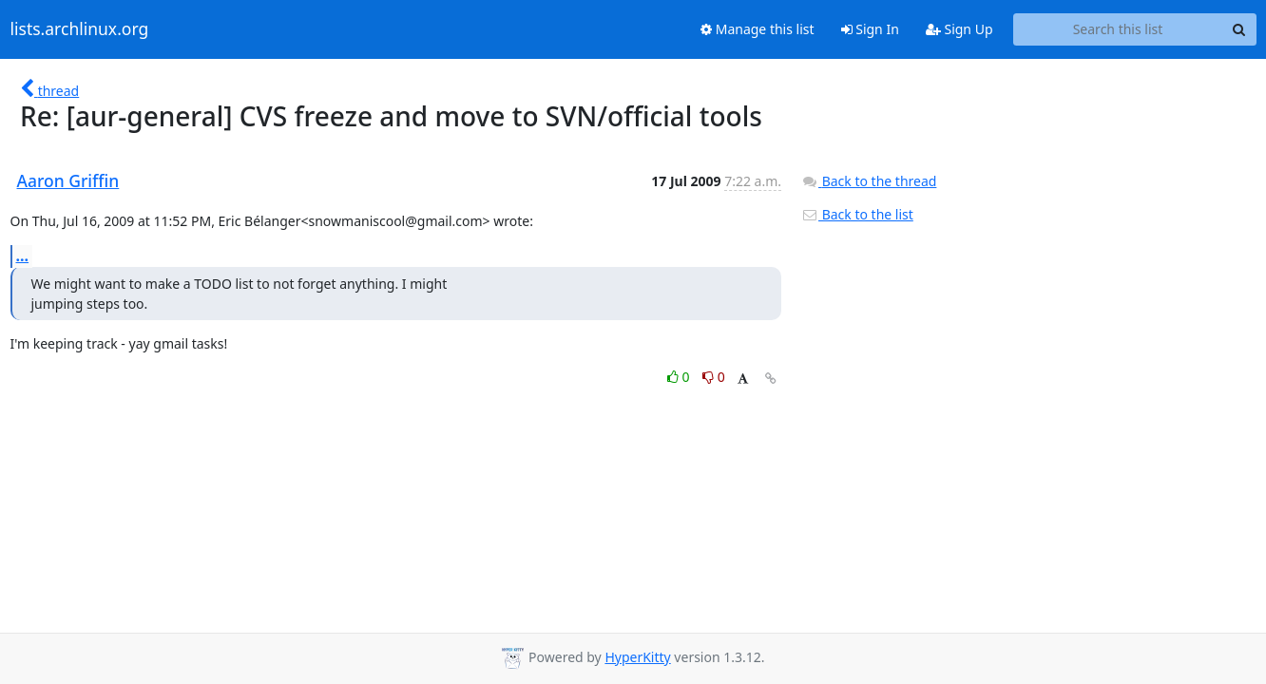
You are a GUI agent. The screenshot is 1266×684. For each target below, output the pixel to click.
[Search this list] (1118, 29)
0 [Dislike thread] (713, 377)
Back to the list (857, 214)
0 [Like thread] (680, 377)
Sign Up (959, 29)
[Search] (1239, 29)
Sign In (870, 29)
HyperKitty (637, 657)
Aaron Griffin (68, 180)
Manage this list (757, 29)
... (22, 255)
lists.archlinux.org (79, 29)
